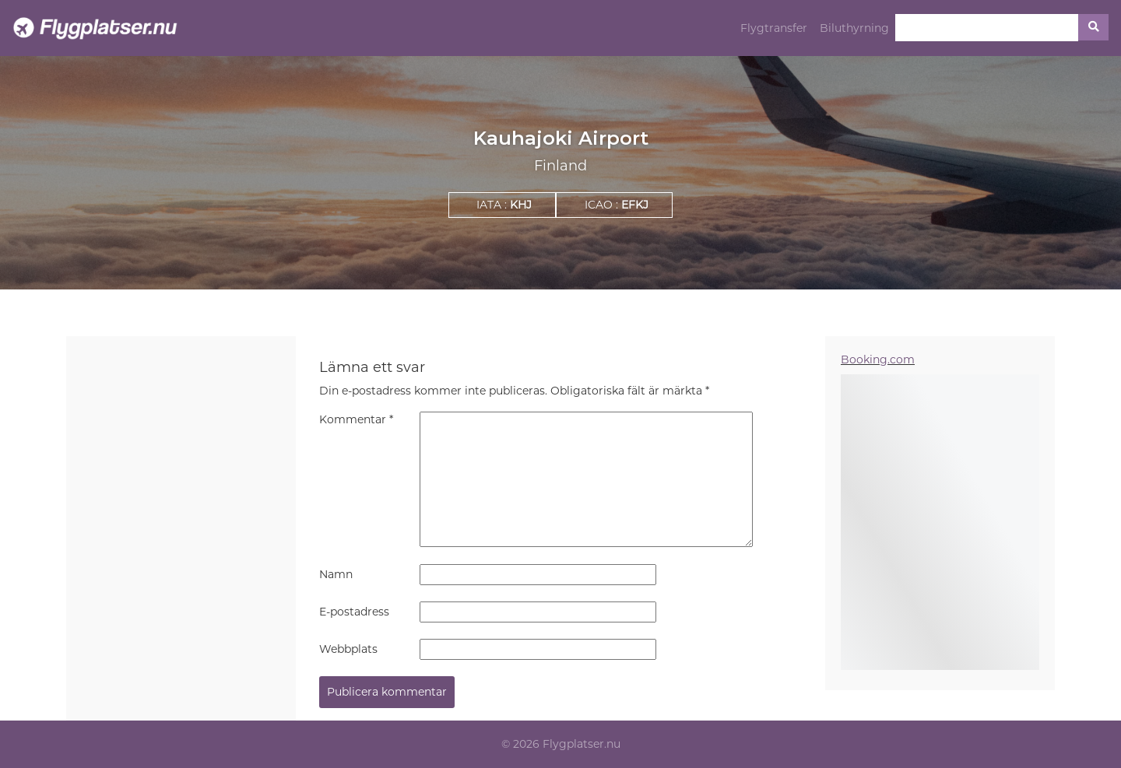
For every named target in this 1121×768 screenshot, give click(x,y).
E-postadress (354, 612)
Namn (336, 574)
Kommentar (356, 419)
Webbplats (348, 649)
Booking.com (878, 359)
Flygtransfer (773, 28)
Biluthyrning (854, 28)
